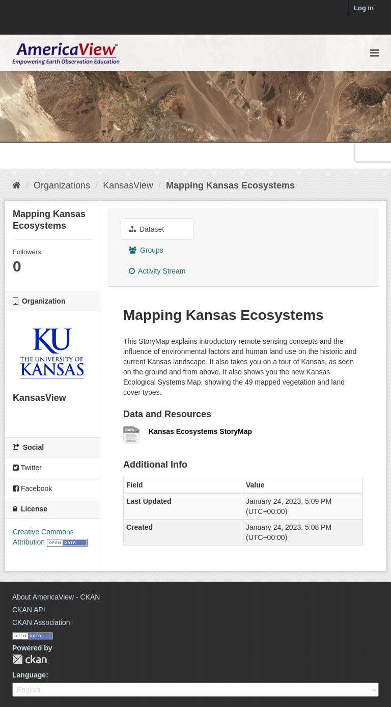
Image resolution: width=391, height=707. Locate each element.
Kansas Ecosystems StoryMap (200, 431)
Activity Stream (157, 271)
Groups (146, 250)
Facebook (32, 488)
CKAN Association (41, 622)
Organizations (62, 185)
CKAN (29, 659)
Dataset (146, 229)
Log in (364, 8)
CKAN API (28, 610)
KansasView (128, 185)
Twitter (27, 468)
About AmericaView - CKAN (56, 597)
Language (29, 675)
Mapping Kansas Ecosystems (230, 185)
